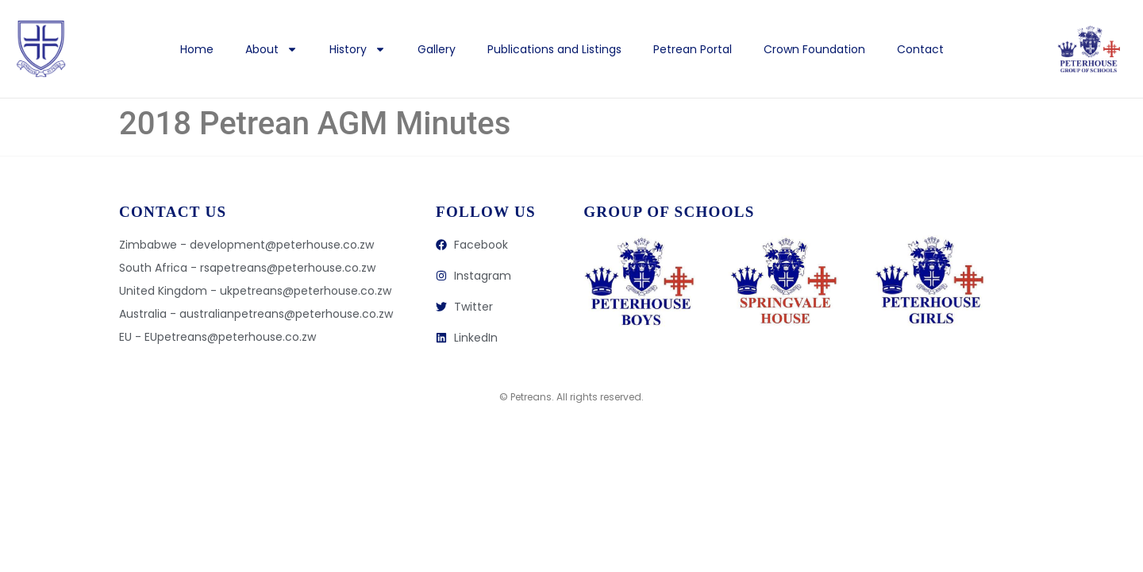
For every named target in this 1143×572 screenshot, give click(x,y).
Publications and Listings (554, 49)
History (357, 49)
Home (197, 49)
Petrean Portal (692, 49)
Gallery (437, 49)
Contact (920, 49)
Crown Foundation (814, 49)
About (271, 49)
